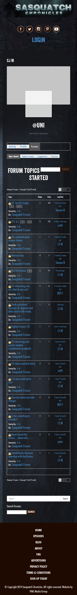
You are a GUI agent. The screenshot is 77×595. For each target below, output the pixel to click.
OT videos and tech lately (23, 363)
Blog (38, 542)
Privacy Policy (38, 566)
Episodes (38, 536)
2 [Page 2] (63, 189)
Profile (23, 146)
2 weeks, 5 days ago (60, 221)
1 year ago (60, 304)
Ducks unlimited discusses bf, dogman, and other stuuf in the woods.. (20, 308)
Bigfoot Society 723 (20, 326)
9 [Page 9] (30, 222)
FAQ (38, 554)
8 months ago (60, 270)
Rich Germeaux (18, 270)
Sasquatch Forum (21, 215)
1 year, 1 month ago (60, 326)
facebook (20, 29)
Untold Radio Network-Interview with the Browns (21, 454)
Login (38, 40)
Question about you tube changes (21, 399)
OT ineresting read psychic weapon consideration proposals (19, 345)
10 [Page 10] (17, 206)
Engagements (42, 156)
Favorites (54, 156)
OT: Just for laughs (20, 203)
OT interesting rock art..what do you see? (19, 287)
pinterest (47, 29)
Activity (12, 146)
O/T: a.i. (15, 221)
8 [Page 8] (28, 222)
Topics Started (13, 156)
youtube (56, 29)
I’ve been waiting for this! (19, 380)
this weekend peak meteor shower (18, 238)
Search (65, 498)
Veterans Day (17, 255)
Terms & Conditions (38, 572)
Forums (34, 146)
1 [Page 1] (10, 206)
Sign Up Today (38, 578)
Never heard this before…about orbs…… (21, 436)
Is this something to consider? (19, 417)
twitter (29, 29)
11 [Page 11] (21, 206)
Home (38, 530)
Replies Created (28, 156)
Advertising (38, 560)
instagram (38, 29)
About (38, 548)
